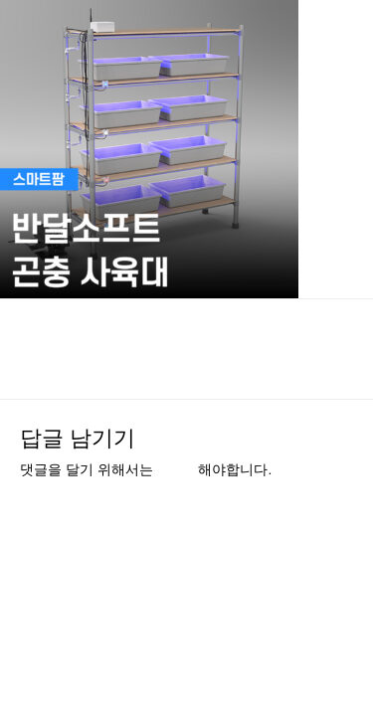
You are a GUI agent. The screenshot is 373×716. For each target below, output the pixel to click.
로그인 (177, 469)
